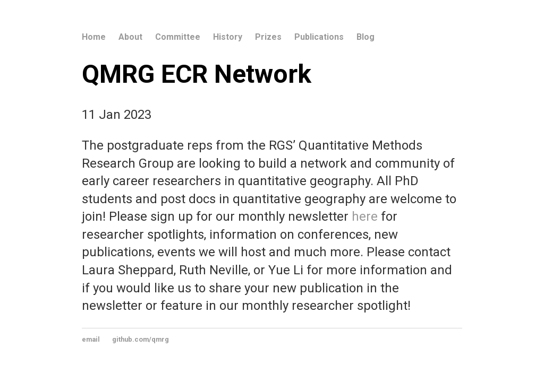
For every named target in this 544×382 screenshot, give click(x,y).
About (130, 37)
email (91, 339)
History (227, 37)
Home (94, 37)
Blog (365, 37)
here (365, 216)
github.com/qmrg (140, 339)
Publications (319, 37)
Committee (177, 37)
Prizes (268, 37)
